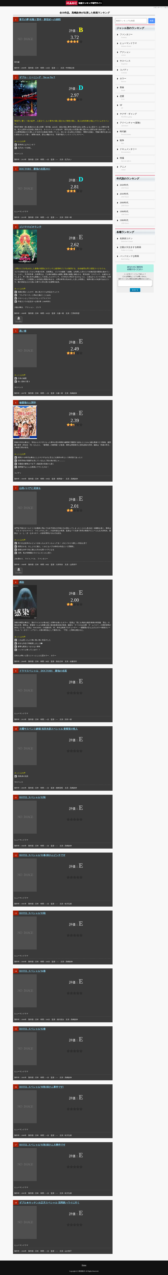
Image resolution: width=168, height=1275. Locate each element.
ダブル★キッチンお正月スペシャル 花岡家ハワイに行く (49, 1202)
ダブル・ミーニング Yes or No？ (37, 77)
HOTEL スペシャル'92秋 (32, 797)
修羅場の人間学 (27, 402)
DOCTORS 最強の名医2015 (34, 169)
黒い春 (22, 331)
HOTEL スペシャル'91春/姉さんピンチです (42, 855)
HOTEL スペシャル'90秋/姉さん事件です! (41, 1087)
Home (84, 1265)
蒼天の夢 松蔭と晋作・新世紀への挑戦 (40, 19)
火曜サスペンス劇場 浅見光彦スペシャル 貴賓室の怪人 (48, 729)
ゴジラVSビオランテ (30, 226)
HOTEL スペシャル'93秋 (32, 913)
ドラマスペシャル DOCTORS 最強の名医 (43, 671)
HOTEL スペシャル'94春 (32, 971)
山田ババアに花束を (30, 488)
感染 (21, 582)
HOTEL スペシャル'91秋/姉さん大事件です (42, 1144)
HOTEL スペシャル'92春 (32, 1029)
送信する (135, 290)
